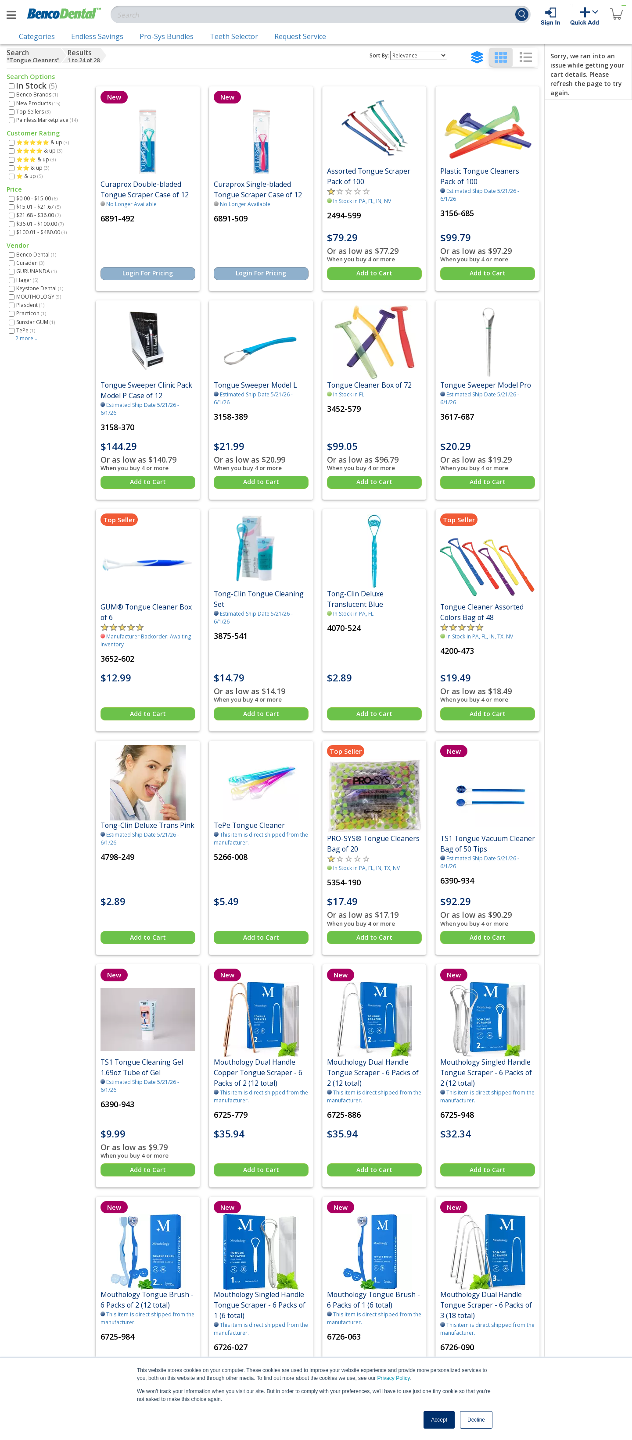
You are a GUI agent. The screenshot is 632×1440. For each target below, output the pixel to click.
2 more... (26, 338)
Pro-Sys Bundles (167, 36)
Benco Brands (37, 94)
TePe (25, 330)
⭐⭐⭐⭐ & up (39, 150)
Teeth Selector (234, 36)
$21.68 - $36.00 (38, 215)
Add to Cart (374, 273)
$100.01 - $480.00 (41, 232)
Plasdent (30, 305)
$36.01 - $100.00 (40, 224)
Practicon (31, 313)
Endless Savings (97, 36)
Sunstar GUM (35, 322)
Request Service (300, 36)
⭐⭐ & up (32, 167)
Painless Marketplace (47, 120)
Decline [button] (476, 1420)
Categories (37, 36)
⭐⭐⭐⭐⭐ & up (42, 142)
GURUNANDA (36, 271)
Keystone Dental (39, 288)
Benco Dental (36, 254)
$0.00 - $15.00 (36, 198)
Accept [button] (439, 1420)
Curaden (30, 263)
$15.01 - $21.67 (38, 206)
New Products (38, 103)
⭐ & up (29, 176)
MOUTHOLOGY (38, 296)
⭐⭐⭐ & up (36, 159)
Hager (27, 280)
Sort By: (379, 55)
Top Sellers (33, 111)
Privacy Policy (393, 1378)
